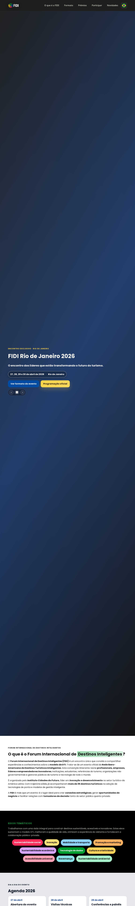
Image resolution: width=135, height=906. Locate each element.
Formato (68, 5)
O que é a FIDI (51, 5)
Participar (97, 5)
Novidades (112, 5)
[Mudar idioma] (124, 5)
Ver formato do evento (24, 383)
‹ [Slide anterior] (11, 392)
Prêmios (82, 5)
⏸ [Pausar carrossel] (17, 392)
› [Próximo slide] (22, 392)
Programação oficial (55, 383)
